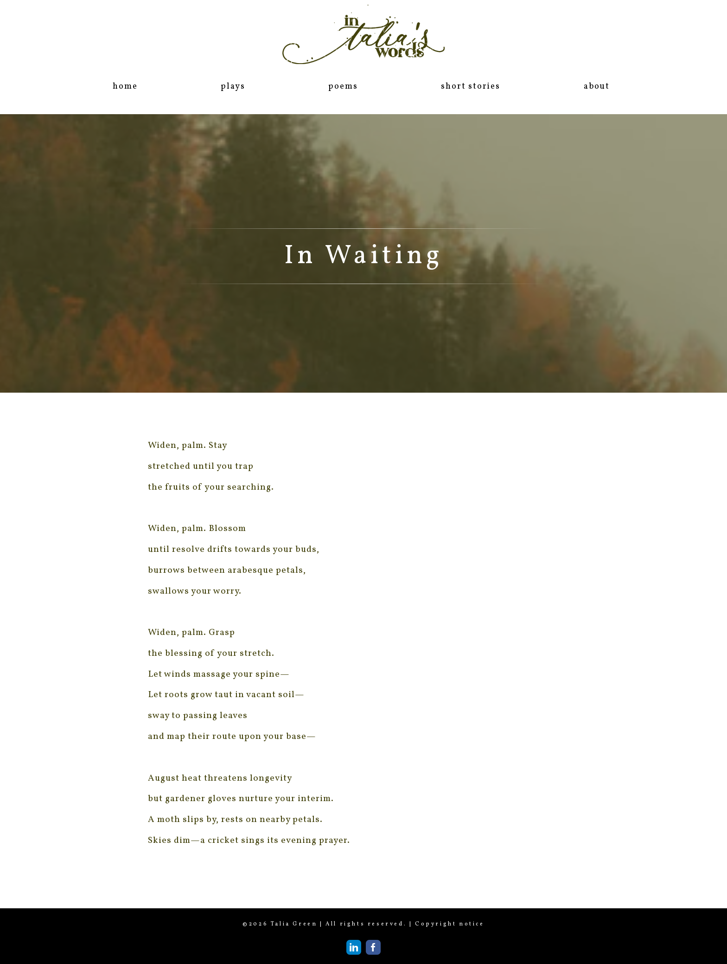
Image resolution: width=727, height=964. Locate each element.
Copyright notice (450, 924)
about (597, 86)
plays (233, 86)
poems (342, 86)
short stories (470, 86)
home (125, 86)
